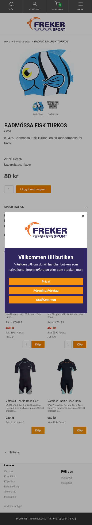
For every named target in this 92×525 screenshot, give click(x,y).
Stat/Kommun (46, 299)
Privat (46, 281)
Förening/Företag (46, 290)
